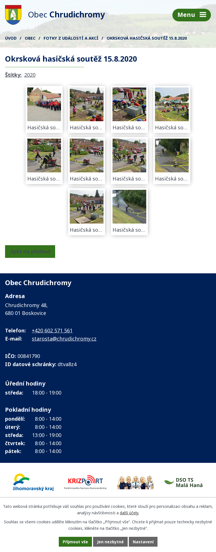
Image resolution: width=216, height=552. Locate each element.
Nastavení (143, 541)
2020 (29, 74)
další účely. (129, 512)
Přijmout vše (75, 541)
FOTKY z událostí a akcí (71, 38)
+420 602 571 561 (52, 330)
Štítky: (13, 74)
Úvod (11, 38)
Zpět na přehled (30, 251)
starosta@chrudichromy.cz (64, 338)
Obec (30, 38)
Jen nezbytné (110, 541)
